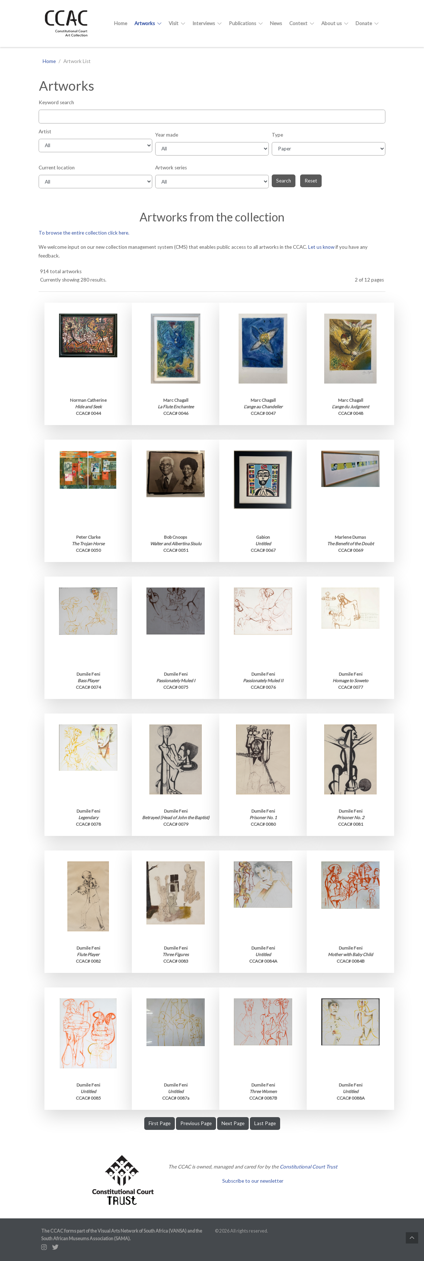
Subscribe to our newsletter (252, 1181)
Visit (177, 23)
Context (301, 23)
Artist (45, 131)
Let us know (321, 247)
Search (283, 181)
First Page (159, 1123)
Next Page (232, 1123)
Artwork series (171, 167)
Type (277, 135)
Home (120, 23)
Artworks (147, 23)
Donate (367, 23)
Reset (311, 181)
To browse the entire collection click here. (84, 233)
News (276, 23)
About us (334, 23)
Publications (246, 23)
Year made (166, 135)
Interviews (206, 23)
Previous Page (196, 1123)
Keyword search (56, 102)
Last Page (265, 1123)
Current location (57, 167)
